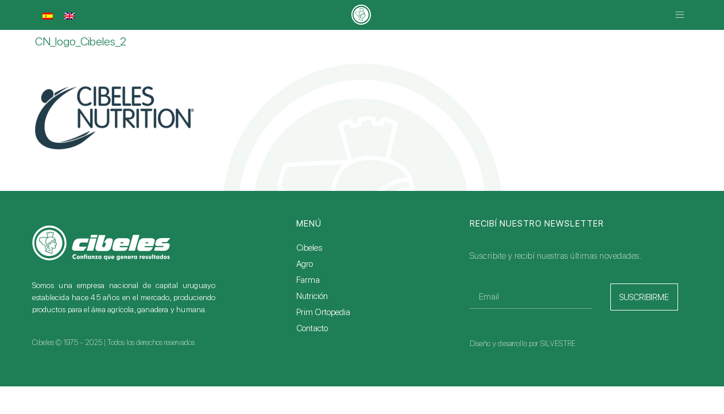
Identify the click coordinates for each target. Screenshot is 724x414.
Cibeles (309, 248)
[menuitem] (48, 16)
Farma (308, 280)
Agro (304, 264)
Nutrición (312, 296)
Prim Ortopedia (323, 312)
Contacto (312, 328)
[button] (680, 15)
